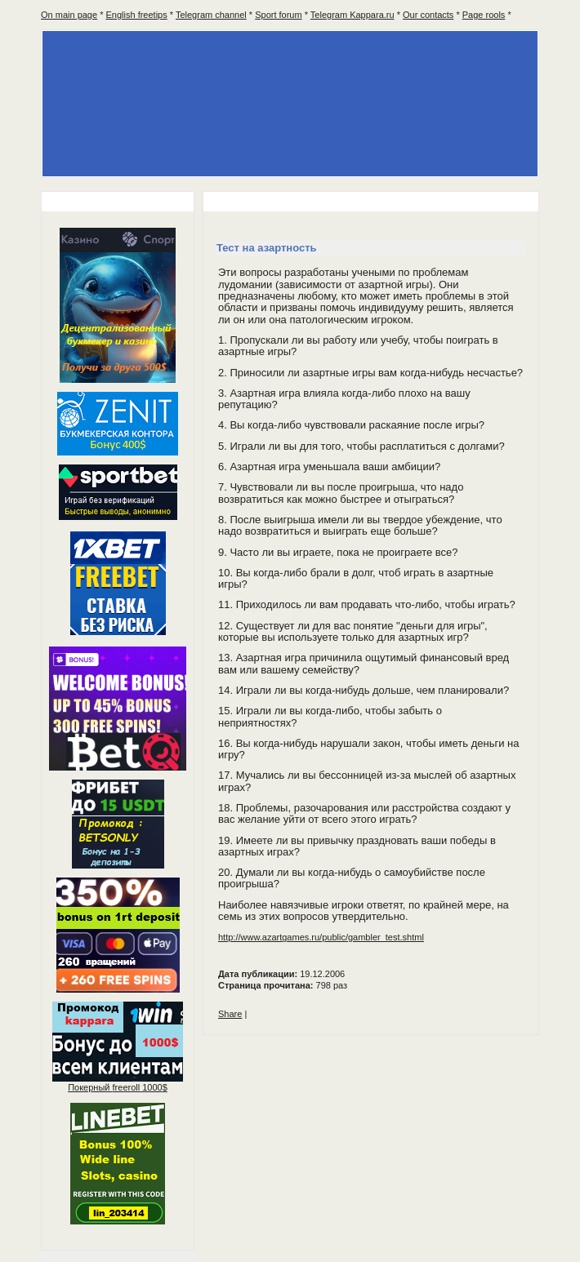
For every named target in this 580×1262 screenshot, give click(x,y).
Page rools (484, 15)
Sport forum (278, 15)
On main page (69, 15)
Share (230, 1014)
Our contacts (428, 15)
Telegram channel (211, 15)
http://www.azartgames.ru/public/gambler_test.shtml (321, 937)
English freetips (136, 15)
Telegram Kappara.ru (352, 15)
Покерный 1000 (117, 1087)
